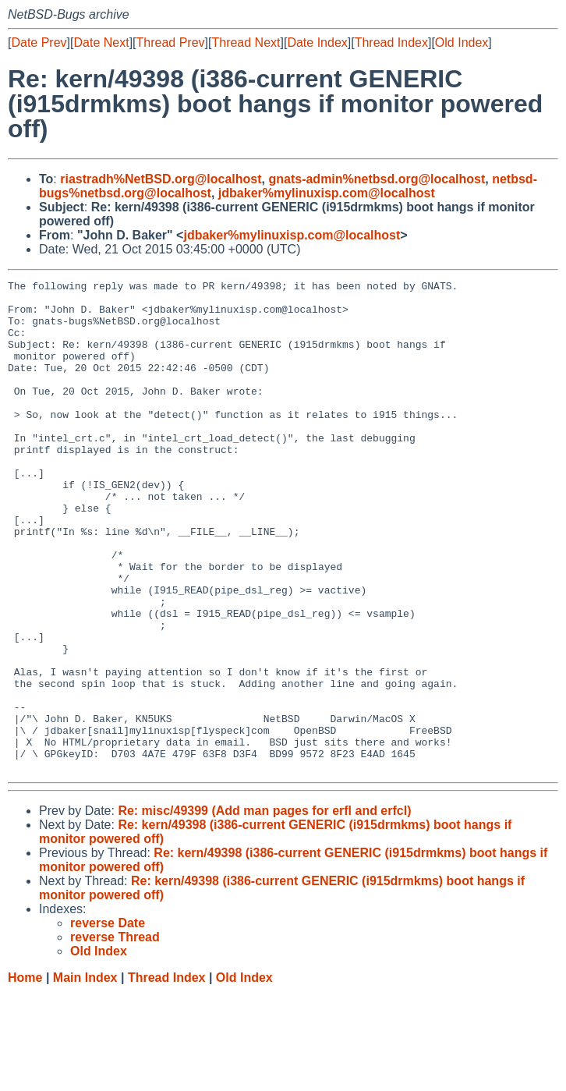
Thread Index (391, 42)
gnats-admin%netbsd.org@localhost (376, 179)
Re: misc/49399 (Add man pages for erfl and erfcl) (264, 909)
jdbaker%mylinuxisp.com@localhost (326, 193)
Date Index (317, 42)
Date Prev (38, 42)
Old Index (461, 42)
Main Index (85, 1075)
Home (25, 1075)
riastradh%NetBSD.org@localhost (160, 179)
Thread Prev (170, 42)
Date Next (101, 42)
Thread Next (245, 42)
